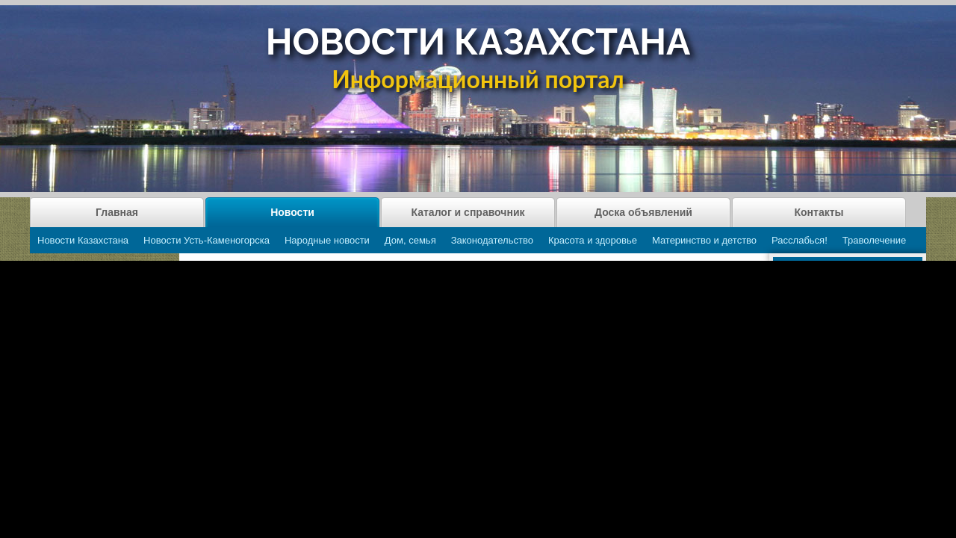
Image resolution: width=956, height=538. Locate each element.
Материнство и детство (704, 240)
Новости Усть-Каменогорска (206, 240)
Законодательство (492, 240)
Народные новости (327, 240)
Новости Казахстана (82, 240)
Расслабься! (800, 240)
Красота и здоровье (592, 240)
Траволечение (874, 240)
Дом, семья (410, 240)
